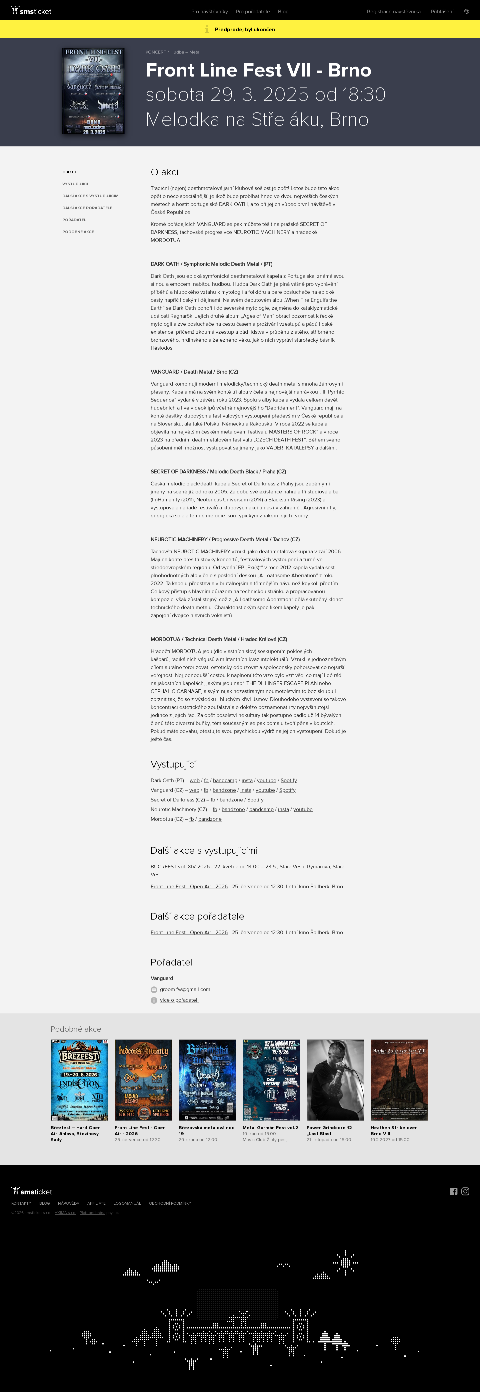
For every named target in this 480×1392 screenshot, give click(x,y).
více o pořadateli (179, 1000)
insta (247, 780)
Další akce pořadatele (87, 208)
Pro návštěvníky (209, 11)
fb (206, 780)
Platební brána (92, 1212)
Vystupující (75, 184)
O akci (69, 172)
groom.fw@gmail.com (185, 989)
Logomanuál (127, 1203)
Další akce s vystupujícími (90, 196)
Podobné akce (78, 232)
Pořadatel (74, 220)
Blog (283, 11)
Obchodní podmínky (170, 1203)
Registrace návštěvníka (394, 11)
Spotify (289, 780)
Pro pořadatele (253, 11)
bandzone (224, 790)
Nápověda (68, 1203)
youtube (266, 780)
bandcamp (225, 780)
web (195, 780)
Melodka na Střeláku (233, 120)
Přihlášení (442, 11)
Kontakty (21, 1203)
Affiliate (96, 1203)
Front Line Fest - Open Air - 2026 (189, 886)
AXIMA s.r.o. (65, 1212)
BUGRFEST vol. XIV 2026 (180, 866)
